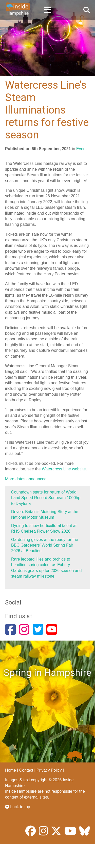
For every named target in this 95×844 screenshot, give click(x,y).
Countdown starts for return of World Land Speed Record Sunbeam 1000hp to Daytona (45, 498)
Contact (26, 770)
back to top (17, 807)
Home (10, 770)
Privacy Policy (49, 770)
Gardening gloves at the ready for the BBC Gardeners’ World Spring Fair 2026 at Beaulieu (44, 545)
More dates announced (26, 479)
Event (81, 149)
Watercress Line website (64, 469)
